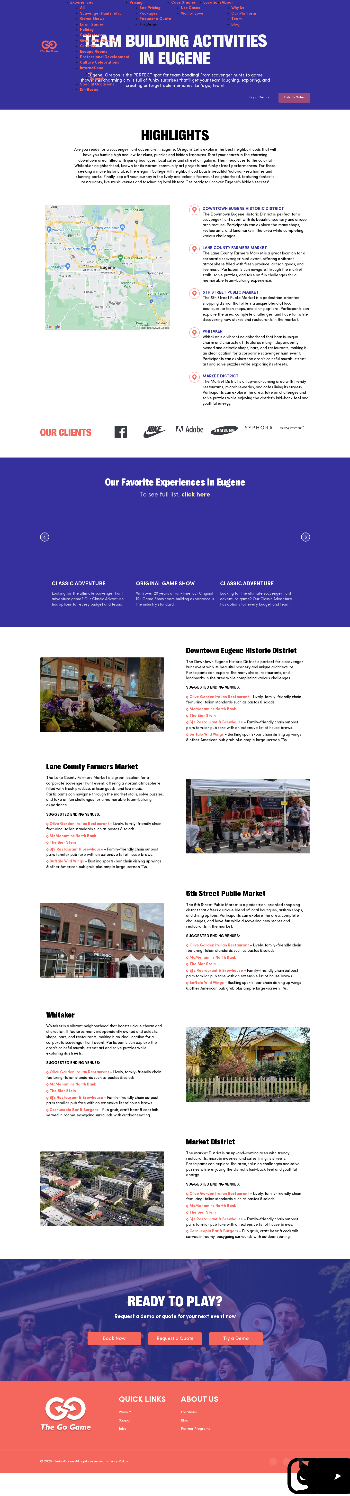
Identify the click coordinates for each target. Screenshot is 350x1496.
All (82, 8)
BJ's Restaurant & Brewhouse (216, 724)
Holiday (87, 30)
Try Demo (148, 25)
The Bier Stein (202, 718)
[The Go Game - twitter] (287, 1463)
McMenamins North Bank (212, 711)
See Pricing (150, 8)
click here (195, 496)
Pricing (136, 3)
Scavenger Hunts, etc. (100, 14)
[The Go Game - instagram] (273, 1463)
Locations (212, 3)
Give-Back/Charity (97, 41)
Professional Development (105, 57)
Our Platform (243, 14)
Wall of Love (192, 14)
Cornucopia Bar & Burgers (74, 1111)
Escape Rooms (93, 52)
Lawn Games (92, 25)
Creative (88, 46)
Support (125, 1422)
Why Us (237, 8)
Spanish (97, 79)
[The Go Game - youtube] (300, 1463)
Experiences (81, 3)
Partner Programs (195, 1430)
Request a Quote (155, 19)
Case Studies (183, 3)
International (92, 68)
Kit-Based (89, 90)
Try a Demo (254, 98)
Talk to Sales (293, 98)
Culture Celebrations (99, 63)
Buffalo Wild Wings (206, 736)
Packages (148, 14)
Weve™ (125, 1414)
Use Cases (190, 8)
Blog (235, 25)
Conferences (92, 35)
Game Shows (92, 19)
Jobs (122, 1430)
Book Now (114, 1340)
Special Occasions (97, 84)
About (227, 3)
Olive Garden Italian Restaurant (219, 699)
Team (236, 19)
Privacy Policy (117, 1463)
